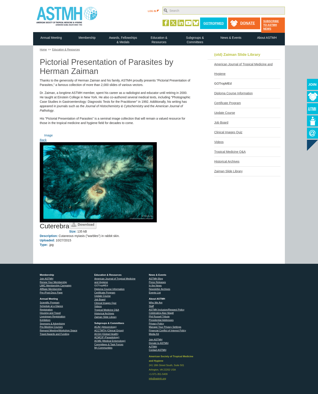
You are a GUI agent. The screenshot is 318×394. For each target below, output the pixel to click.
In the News (155, 285)
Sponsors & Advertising (52, 323)
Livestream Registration (52, 316)
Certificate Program (227, 103)
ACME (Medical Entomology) (109, 341)
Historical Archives (226, 161)
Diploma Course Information (233, 93)
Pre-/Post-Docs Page (51, 292)
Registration (46, 309)
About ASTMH (267, 37)
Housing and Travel (50, 313)
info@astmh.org (157, 378)
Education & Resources (159, 40)
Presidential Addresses (161, 320)
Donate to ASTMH (158, 343)
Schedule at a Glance (51, 306)
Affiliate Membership (51, 289)
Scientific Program (49, 302)
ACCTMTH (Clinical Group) (109, 330)
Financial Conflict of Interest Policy (167, 330)
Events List (155, 292)
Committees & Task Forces (108, 344)
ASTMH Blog (156, 278)
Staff (151, 306)
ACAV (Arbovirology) (105, 327)
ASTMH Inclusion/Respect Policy (166, 309)
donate (247, 23)
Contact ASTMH (157, 350)
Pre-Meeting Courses (51, 327)
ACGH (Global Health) (106, 334)
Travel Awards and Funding (54, 334)
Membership (87, 37)
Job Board (221, 122)
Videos (219, 142)
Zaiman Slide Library (228, 171)
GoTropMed (213, 23)
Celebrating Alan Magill (161, 313)
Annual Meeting (51, 37)
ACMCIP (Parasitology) (106, 337)
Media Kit (154, 334)
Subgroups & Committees (195, 40)
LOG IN (153, 11)
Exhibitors (45, 320)
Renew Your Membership (53, 282)
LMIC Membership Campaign (55, 285)
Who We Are (156, 302)
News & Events (230, 37)
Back (43, 140)
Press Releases (157, 282)
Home (43, 49)
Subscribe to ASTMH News (271, 25)
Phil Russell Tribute (159, 316)
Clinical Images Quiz (228, 132)
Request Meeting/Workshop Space (58, 330)
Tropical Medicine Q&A (230, 151)
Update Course (224, 113)
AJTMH (153, 346)
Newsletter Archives (159, 289)
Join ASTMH (46, 278)
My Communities (103, 347)
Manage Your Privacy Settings (165, 327)
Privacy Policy (156, 323)
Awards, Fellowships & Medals (123, 40)
